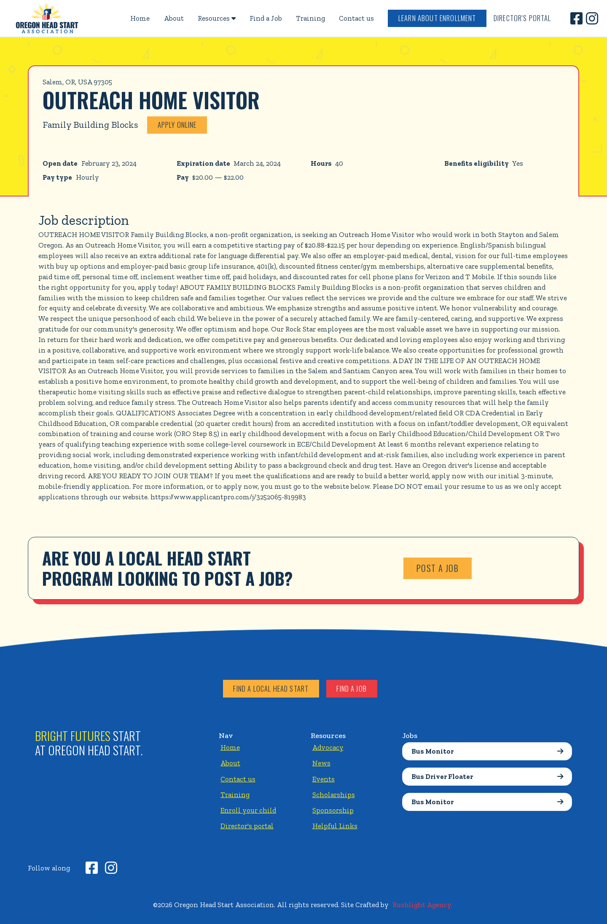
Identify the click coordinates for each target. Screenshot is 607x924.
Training (310, 18)
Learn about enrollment (437, 18)
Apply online (177, 124)
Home (140, 18)
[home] (47, 18)
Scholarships (333, 794)
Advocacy (328, 747)
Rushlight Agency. (422, 904)
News (321, 763)
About (174, 18)
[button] (216, 18)
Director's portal (247, 826)
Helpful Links (334, 826)
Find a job (351, 688)
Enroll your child (248, 810)
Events (323, 779)
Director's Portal (522, 18)
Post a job (437, 567)
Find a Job (266, 18)
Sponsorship (333, 810)
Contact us (356, 18)
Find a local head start (271, 688)
